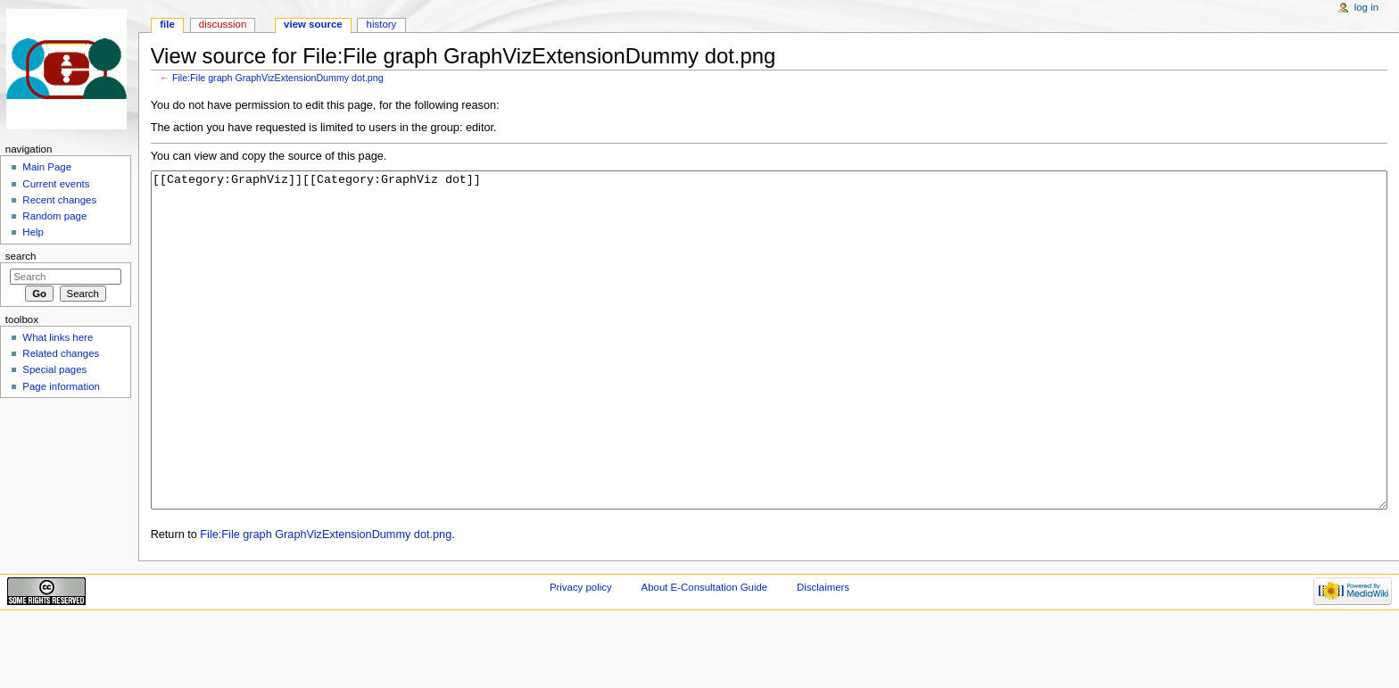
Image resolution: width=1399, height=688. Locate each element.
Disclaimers (823, 654)
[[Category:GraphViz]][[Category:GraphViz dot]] (769, 373)
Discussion (222, 24)
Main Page (46, 167)
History (382, 24)
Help (33, 232)
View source (313, 24)
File (167, 24)
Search (21, 256)
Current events (55, 183)
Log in (1366, 7)
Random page (54, 216)
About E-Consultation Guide (705, 654)
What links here (57, 337)
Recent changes (59, 200)
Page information (61, 386)
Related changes (60, 353)
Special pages (54, 369)
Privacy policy (581, 654)
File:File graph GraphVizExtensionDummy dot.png (278, 77)
